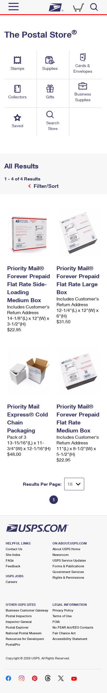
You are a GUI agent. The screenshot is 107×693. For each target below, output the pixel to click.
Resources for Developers (25, 639)
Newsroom (61, 554)
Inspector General (19, 621)
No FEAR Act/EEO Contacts (73, 627)
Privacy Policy (63, 610)
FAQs (10, 560)
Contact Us (14, 549)
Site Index (13, 554)
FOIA (56, 621)
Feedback (13, 566)
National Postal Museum (24, 633)
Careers (11, 582)
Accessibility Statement (70, 639)
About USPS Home (66, 549)
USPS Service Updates (69, 560)
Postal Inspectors (19, 616)
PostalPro (13, 644)
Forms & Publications (68, 566)
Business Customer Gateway (27, 610)
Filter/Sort (45, 186)
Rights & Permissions (68, 577)
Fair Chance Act (64, 633)
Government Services (68, 572)
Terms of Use (62, 616)
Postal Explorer (17, 627)
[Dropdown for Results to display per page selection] (74, 484)
